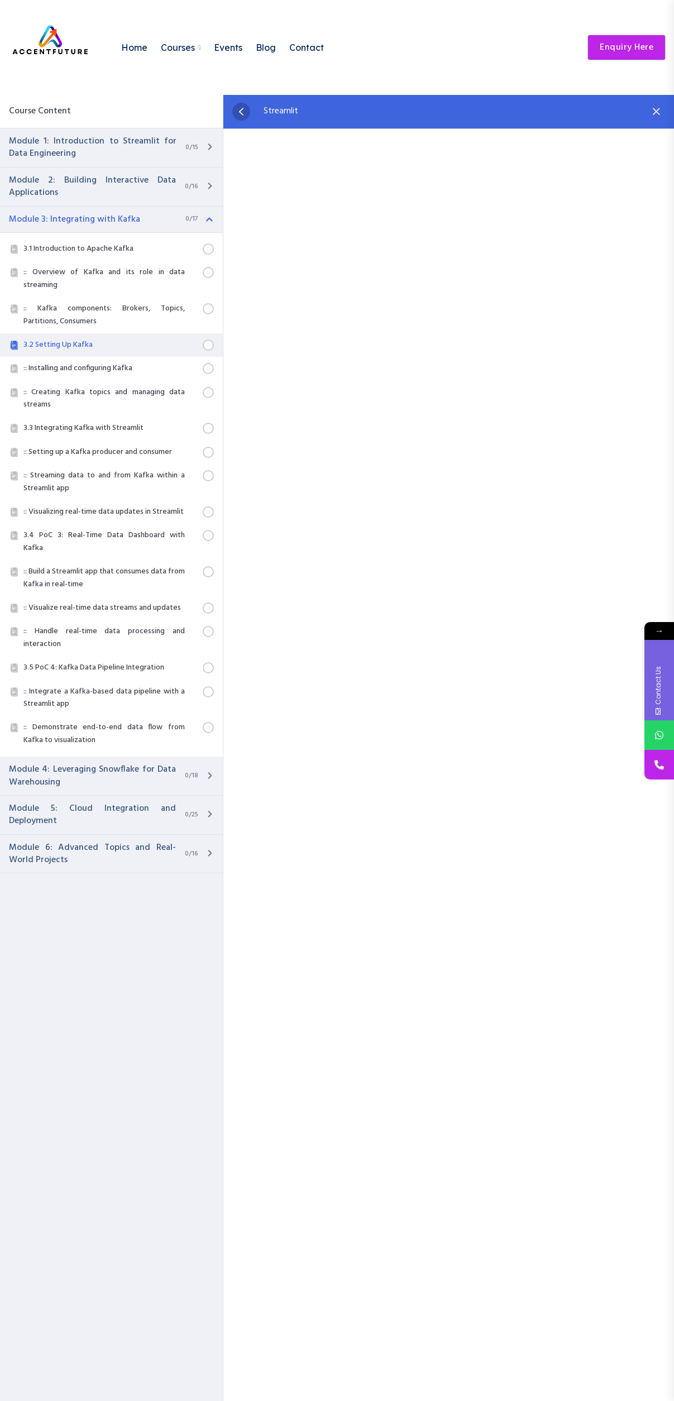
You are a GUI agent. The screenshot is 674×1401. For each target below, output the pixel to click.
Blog (266, 47)
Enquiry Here (626, 47)
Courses (178, 47)
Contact (306, 47)
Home (134, 47)
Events (228, 47)
